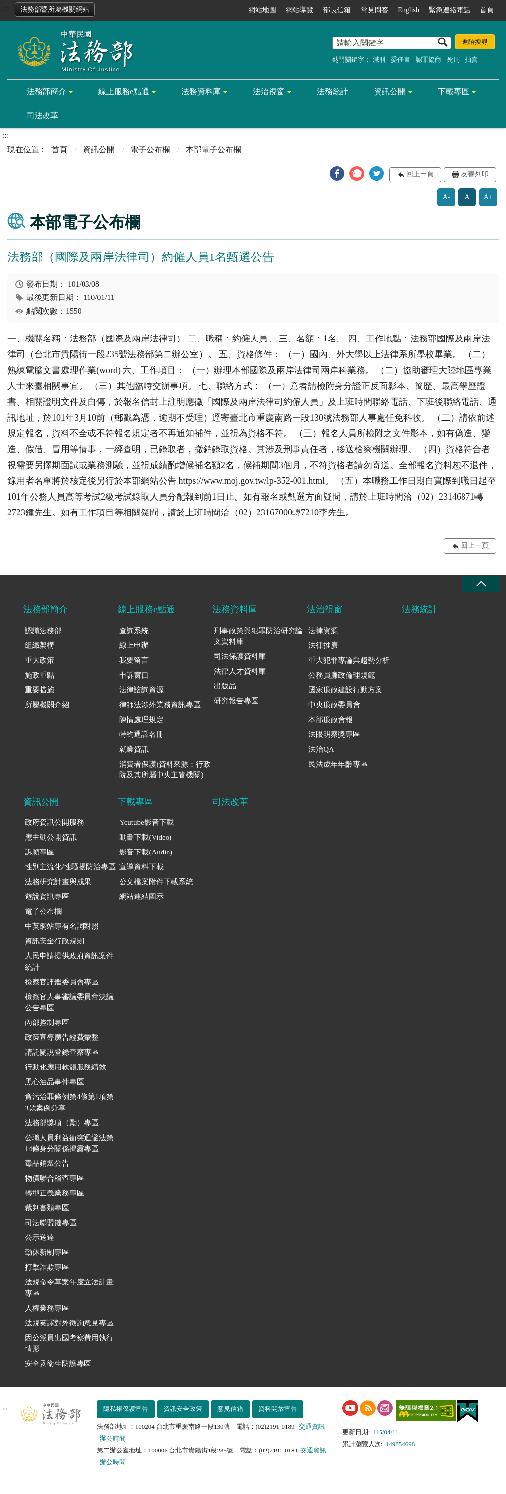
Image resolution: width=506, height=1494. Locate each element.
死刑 (453, 59)
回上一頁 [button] (420, 174)
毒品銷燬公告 (47, 1163)
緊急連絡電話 (449, 10)
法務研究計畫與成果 (58, 882)
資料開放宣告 (277, 1408)
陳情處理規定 (141, 720)
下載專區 (453, 91)
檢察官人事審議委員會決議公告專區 (69, 1002)
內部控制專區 (47, 1022)
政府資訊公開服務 (54, 822)
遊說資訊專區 (47, 896)
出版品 (225, 686)
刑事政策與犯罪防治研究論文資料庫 (258, 636)
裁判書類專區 (47, 1208)
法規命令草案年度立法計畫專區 (69, 1287)
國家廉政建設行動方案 (345, 690)
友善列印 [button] (475, 174)
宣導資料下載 (141, 867)
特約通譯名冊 (141, 734)
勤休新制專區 (47, 1252)
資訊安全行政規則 (54, 941)
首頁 (487, 10)
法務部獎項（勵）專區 (62, 1123)
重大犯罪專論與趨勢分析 (349, 660)
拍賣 (471, 59)
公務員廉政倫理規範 (341, 675)
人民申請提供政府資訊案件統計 (69, 961)
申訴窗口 (134, 675)
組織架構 (39, 645)
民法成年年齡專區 (338, 764)
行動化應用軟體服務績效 (65, 1067)
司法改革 (42, 115)
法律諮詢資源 (141, 690)
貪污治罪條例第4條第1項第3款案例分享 (69, 1102)
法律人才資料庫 (240, 671)
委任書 (400, 59)
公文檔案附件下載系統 (156, 882)
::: (5, 8)
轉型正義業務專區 (54, 1193)
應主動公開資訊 (51, 837)
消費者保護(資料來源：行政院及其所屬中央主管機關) (165, 769)
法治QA (321, 749)
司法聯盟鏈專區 (51, 1223)
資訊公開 (390, 91)
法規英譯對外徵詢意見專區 (69, 1323)
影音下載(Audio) (145, 852)
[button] (337, 173)
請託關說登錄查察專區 (62, 1052)
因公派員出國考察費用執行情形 (69, 1343)
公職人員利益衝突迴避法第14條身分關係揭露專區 (69, 1143)
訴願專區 (39, 852)
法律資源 (323, 631)
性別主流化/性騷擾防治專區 (70, 867)
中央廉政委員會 (334, 705)
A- (446, 197)
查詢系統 (134, 631)
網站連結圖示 (141, 896)
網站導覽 (299, 10)
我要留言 (134, 660)
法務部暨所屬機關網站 (54, 9)
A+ (488, 197)
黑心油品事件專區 (54, 1082)
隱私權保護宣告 (125, 1408)
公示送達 (39, 1237)
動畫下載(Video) (145, 837)
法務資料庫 (201, 91)
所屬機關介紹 (47, 705)
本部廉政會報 (330, 720)
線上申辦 (134, 645)
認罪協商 (428, 59)
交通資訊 (312, 1426)
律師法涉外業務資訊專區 (160, 705)
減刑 (379, 59)
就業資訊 (134, 749)
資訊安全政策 (183, 1408)
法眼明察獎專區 (334, 734)
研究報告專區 (236, 701)
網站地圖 (262, 10)
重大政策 (39, 660)
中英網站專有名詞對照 (62, 926)
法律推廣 (323, 645)
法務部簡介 (46, 91)
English (408, 10)
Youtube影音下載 (146, 822)
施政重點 (39, 675)
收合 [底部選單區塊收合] (481, 584)
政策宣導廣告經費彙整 (62, 1037)
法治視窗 (269, 91)
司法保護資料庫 (240, 656)
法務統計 (332, 91)
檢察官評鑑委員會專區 (62, 982)
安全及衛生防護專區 (58, 1363)
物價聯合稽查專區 (54, 1178)
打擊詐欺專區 (47, 1267)
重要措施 (39, 690)
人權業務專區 (47, 1308)
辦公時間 (113, 1438)
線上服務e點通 (123, 91)
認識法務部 (43, 631)
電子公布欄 (150, 149)
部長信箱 (337, 10)
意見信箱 (230, 1408)
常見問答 (374, 10)
